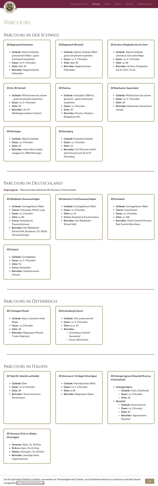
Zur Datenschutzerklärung (30, 482)
